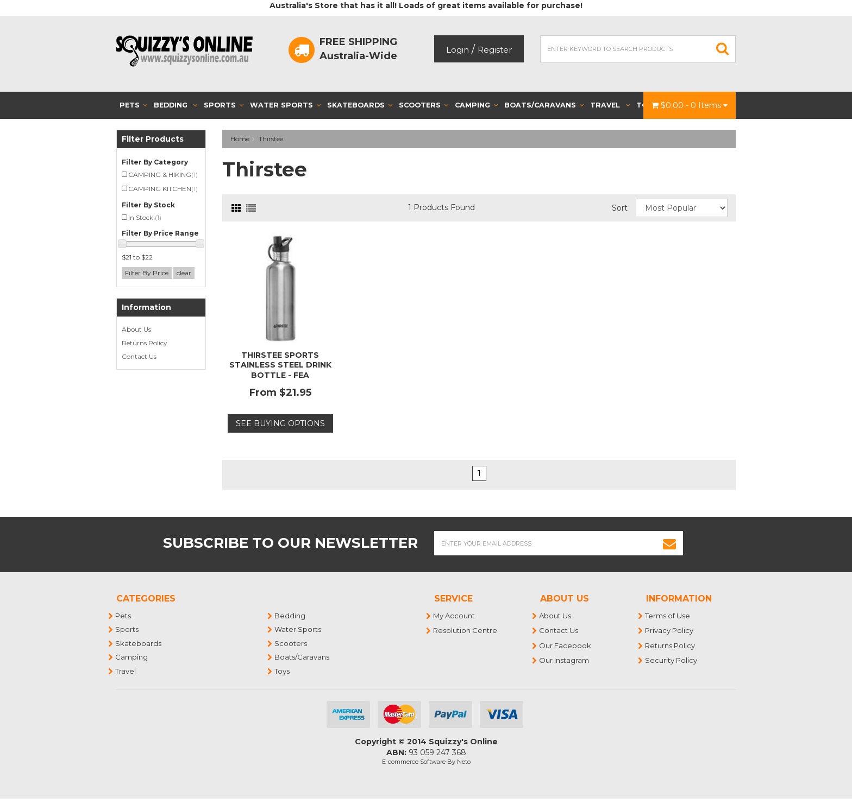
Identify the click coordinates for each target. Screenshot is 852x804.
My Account (454, 615)
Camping (476, 105)
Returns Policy (144, 343)
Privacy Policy (669, 630)
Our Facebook (565, 645)
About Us (136, 329)
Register (495, 50)
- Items (689, 105)
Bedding (175, 105)
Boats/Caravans (544, 105)
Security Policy (671, 660)
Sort (620, 208)
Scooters (423, 105)
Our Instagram (564, 660)
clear (184, 273)
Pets (133, 105)
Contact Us (139, 356)
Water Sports (285, 105)
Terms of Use (668, 615)
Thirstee (271, 139)
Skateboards (359, 105)
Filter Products (153, 139)
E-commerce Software (414, 761)
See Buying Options (280, 423)
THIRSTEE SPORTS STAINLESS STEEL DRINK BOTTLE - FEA (280, 364)
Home (239, 139)
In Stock (144, 217)
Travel (610, 105)
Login (457, 50)
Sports (223, 105)
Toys (282, 671)
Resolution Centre (465, 630)
